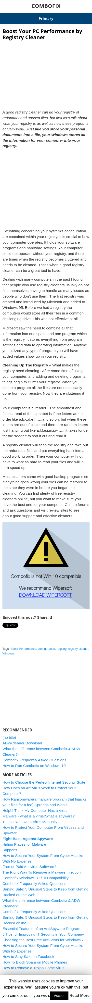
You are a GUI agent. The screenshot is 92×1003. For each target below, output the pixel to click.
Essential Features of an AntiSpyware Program (41, 929)
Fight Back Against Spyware (27, 839)
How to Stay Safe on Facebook (28, 956)
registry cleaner (78, 649)
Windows (8, 653)
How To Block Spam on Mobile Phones (34, 962)
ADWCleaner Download (22, 743)
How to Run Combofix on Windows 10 (34, 766)
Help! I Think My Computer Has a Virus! (35, 810)
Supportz (9, 850)
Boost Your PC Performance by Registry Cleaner (42, 34)
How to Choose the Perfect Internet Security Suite (43, 782)
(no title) (9, 737)
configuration (46, 649)
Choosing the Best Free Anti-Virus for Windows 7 (43, 940)
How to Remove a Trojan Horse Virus (33, 968)
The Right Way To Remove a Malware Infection (41, 872)
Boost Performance (23, 649)
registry (61, 649)
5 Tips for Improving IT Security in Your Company (43, 934)
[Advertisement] (46, 73)
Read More (79, 995)
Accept (59, 996)
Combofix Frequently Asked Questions (34, 760)
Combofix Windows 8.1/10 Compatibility (35, 878)
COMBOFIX (46, 5)
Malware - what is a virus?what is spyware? (38, 816)
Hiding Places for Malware (24, 844)
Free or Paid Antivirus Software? (29, 867)
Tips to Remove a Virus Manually (29, 822)
